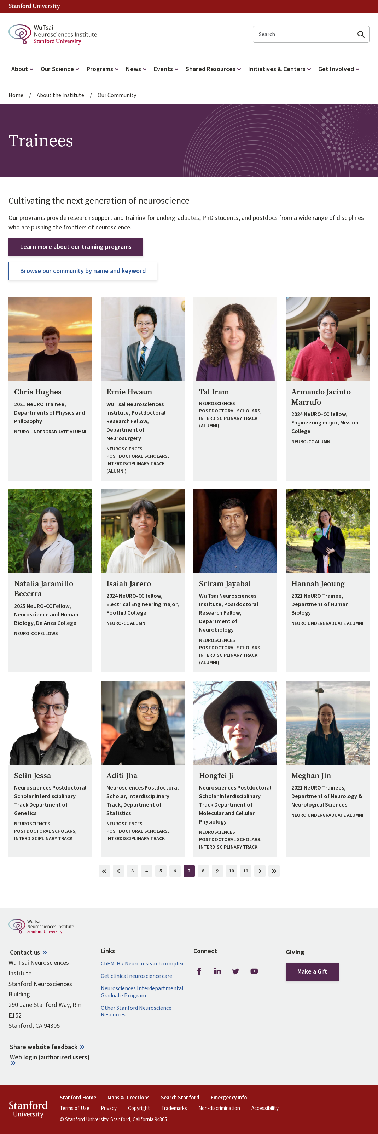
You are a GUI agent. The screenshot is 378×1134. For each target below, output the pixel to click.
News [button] (137, 69)
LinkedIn (217, 971)
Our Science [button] (61, 69)
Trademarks (174, 1108)
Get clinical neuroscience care (136, 976)
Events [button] (167, 69)
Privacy (109, 1108)
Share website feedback (43, 1047)
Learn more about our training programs (76, 247)
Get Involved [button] (339, 69)
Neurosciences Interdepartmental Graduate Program (142, 992)
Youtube (254, 971)
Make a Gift (312, 971)
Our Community (117, 95)
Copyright (139, 1108)
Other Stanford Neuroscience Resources (136, 1011)
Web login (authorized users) (50, 1057)
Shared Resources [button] (214, 69)
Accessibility (265, 1108)
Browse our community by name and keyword (83, 271)
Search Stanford (180, 1098)
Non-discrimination (219, 1108)
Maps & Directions (128, 1098)
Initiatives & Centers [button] (280, 69)
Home (15, 95)
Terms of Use (74, 1108)
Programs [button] (103, 69)
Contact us (25, 952)
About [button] (23, 69)
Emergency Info (229, 1098)
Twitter (236, 971)
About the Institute (60, 95)
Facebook (199, 971)
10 (233, 872)
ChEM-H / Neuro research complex (142, 964)
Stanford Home (78, 1098)
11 (247, 872)
